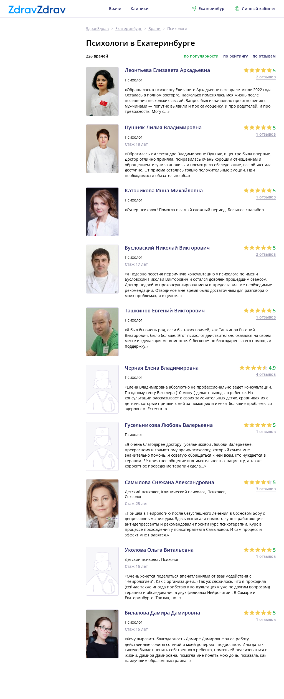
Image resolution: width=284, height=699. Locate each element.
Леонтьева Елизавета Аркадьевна (167, 70)
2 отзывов (266, 76)
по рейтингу (235, 56)
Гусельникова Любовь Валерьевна (169, 425)
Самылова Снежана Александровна (169, 482)
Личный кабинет (255, 8)
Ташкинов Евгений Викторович (165, 311)
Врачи (115, 9)
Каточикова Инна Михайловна (164, 191)
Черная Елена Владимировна (162, 368)
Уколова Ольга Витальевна (159, 550)
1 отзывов (266, 134)
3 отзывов (266, 488)
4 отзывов (266, 374)
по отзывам (264, 56)
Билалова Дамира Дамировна (162, 613)
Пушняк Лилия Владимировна (163, 128)
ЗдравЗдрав (97, 28)
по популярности (201, 56)
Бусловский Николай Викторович (167, 248)
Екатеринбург (128, 28)
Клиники (140, 9)
